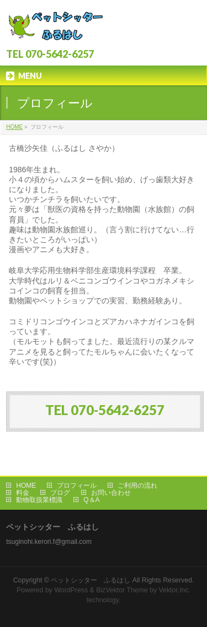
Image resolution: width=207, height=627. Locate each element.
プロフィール (77, 485)
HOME (14, 127)
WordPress (71, 590)
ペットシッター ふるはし (90, 580)
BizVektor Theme (122, 590)
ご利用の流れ (137, 485)
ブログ (60, 493)
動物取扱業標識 (39, 500)
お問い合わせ (111, 493)
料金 (22, 493)
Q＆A (91, 500)
